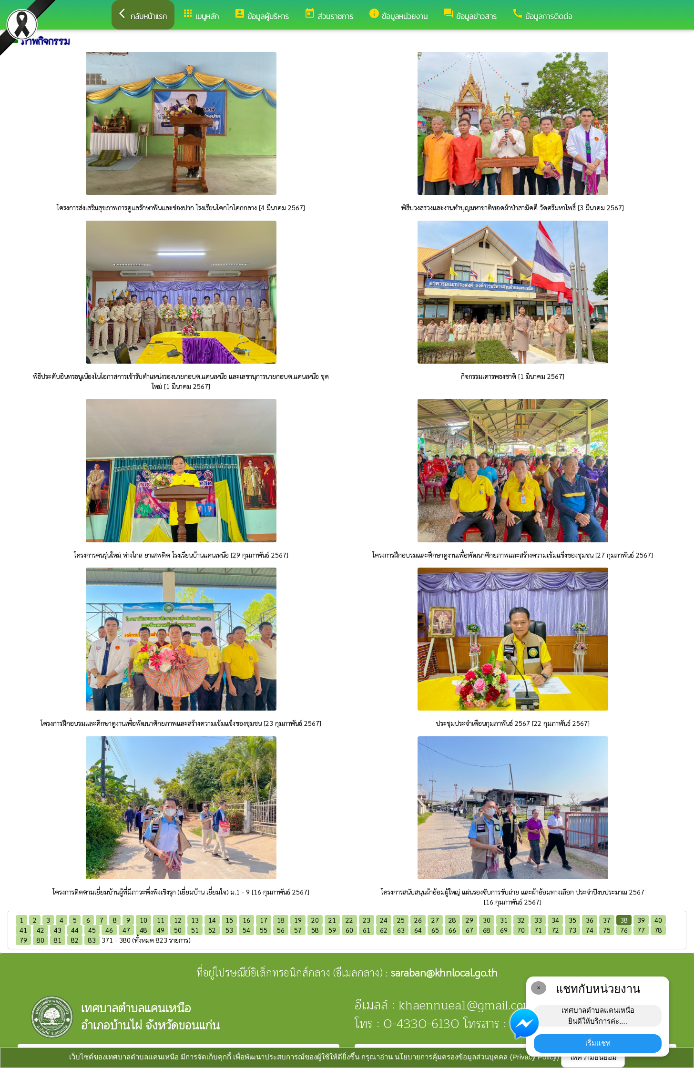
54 (246, 930)
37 (607, 919)
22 (349, 919)
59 (332, 930)
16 (246, 919)
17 (263, 919)
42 (40, 930)
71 (538, 930)
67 (469, 930)
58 (315, 930)
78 (658, 930)
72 (555, 930)
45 (92, 930)
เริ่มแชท (598, 1043)
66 (452, 930)
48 (143, 930)
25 (401, 919)
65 (435, 930)
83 (92, 940)
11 (160, 919)
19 (298, 919)
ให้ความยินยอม (593, 1057)
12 (178, 919)
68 (486, 930)
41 (23, 930)
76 (624, 930)
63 (401, 930)
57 (298, 930)
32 (521, 919)
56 (281, 930)
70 (521, 930)
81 (57, 940)
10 (143, 919)
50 (178, 930)
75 (607, 930)
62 (384, 930)
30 (486, 919)
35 (572, 919)
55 (263, 930)
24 (384, 919)
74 (589, 930)
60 (349, 930)
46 (109, 930)
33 (538, 919)
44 (75, 930)
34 (555, 919)
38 (624, 919)
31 (504, 919)
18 (281, 919)
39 (641, 919)
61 (366, 930)
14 (212, 919)
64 (418, 930)
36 (589, 919)
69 (504, 930)
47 (126, 930)
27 (435, 919)
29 (469, 919)
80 (40, 940)
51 (195, 930)
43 (57, 930)
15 (229, 919)
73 (572, 930)
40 (658, 919)
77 (641, 930)
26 (418, 919)
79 (23, 940)
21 (332, 919)
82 (75, 940)
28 (452, 919)
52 (212, 930)
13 (195, 919)
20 (315, 919)
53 (229, 930)
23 (366, 919)
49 (160, 930)
